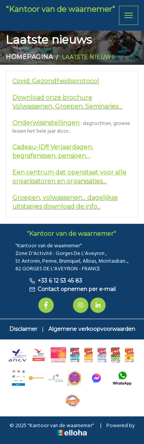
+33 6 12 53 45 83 (55, 280)
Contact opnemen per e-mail (72, 289)
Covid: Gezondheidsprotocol (55, 81)
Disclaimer (23, 329)
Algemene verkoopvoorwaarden (91, 329)
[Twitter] (63, 305)
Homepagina (29, 57)
